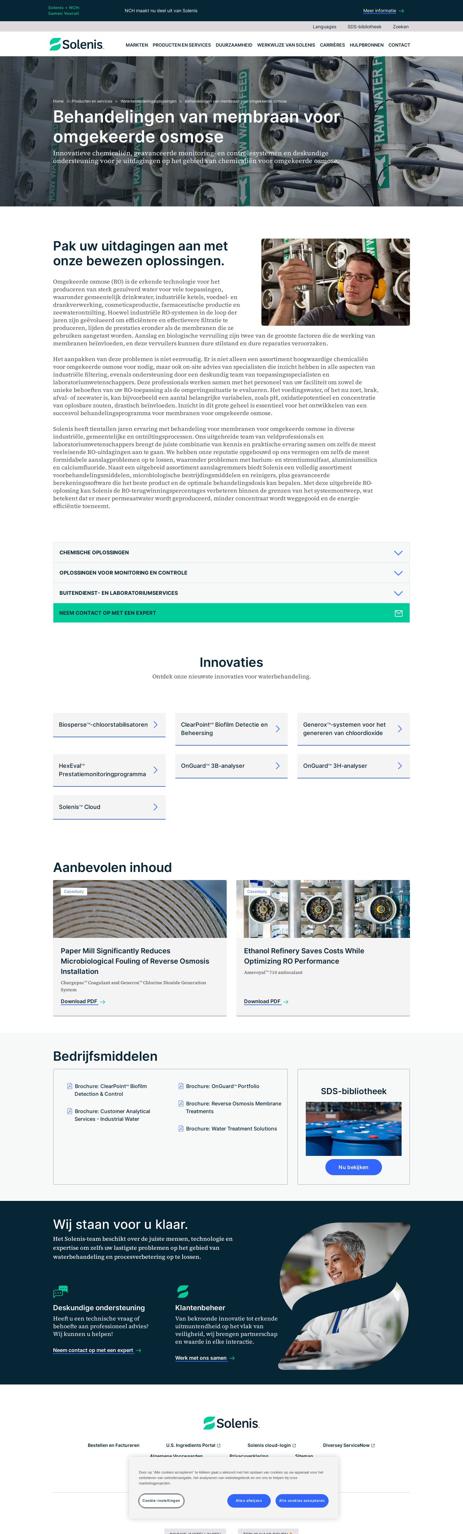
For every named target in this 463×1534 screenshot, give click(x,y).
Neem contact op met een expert (93, 1350)
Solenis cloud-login (272, 1445)
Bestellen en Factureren (114, 1445)
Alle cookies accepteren (302, 1500)
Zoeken (401, 26)
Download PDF (79, 1001)
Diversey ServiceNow (349, 1445)
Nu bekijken (354, 1167)
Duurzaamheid (234, 45)
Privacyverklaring (249, 1456)
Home (58, 101)
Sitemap (304, 1456)
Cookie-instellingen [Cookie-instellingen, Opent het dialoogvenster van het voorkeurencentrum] (161, 1500)
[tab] (231, 552)
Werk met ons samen (201, 1358)
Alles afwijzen (249, 1500)
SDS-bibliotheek (365, 26)
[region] (233, 1488)
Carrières (332, 45)
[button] (229, 552)
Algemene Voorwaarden (176, 1456)
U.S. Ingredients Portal (193, 1445)
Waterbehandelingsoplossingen (149, 101)
